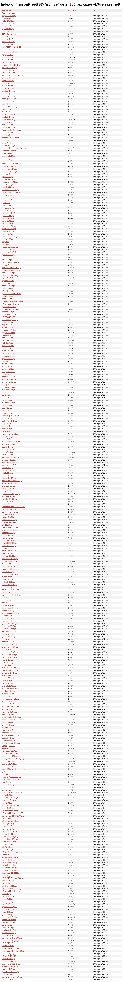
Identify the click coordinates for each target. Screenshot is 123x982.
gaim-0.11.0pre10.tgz (10, 590)
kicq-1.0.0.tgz (7, 748)
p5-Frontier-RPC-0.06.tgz (12, 938)
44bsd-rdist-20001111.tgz (12, 481)
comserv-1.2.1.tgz (9, 34)
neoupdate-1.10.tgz (10, 657)
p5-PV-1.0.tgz (7, 847)
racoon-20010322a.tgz (11, 442)
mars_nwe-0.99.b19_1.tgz (12, 192)
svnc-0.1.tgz (7, 577)
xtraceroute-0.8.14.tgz (11, 735)
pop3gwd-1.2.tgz (8, 55)
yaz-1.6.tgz (6, 894)
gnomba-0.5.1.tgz (9, 637)
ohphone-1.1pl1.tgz (9, 761)
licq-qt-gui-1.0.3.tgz (9, 746)
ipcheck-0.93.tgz (8, 582)
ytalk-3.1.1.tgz (7, 418)
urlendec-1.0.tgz (8, 486)
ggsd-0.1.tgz (7, 587)
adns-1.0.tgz (7, 925)
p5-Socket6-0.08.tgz (10, 863)
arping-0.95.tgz (8, 675)
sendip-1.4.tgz (7, 385)
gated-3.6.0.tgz (8, 70)
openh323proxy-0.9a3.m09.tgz (14, 769)
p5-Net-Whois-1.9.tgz (10, 821)
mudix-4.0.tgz (7, 244)
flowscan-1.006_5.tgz (10, 837)
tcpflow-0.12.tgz (8, 390)
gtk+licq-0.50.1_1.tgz (10, 753)
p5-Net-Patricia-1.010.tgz (12, 889)
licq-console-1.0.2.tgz (10, 740)
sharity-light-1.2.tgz (9, 379)
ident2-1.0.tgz (7, 437)
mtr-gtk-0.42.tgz (8, 605)
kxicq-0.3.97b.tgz (9, 629)
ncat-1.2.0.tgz (7, 660)
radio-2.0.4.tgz (8, 21)
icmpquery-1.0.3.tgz (10, 213)
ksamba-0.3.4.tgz (9, 631)
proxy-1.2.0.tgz (8, 663)
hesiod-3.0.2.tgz (8, 146)
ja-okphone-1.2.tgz (9, 52)
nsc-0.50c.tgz (7, 850)
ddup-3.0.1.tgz (8, 133)
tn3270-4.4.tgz (8, 369)
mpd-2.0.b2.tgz (8, 187)
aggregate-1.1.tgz (9, 99)
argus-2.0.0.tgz (8, 81)
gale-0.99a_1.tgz (8, 818)
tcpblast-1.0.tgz (8, 29)
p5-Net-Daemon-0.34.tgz (12, 977)
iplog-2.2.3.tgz (7, 504)
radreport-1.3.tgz (8, 335)
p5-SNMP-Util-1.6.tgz (10, 707)
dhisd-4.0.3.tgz (8, 143)
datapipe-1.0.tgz (8, 127)
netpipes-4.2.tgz (8, 200)
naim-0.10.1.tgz (8, 257)
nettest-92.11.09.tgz (10, 247)
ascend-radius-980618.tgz (12, 75)
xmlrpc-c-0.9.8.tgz (9, 709)
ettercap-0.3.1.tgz (9, 156)
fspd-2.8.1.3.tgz (8, 198)
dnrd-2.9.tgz (7, 525)
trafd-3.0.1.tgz (7, 413)
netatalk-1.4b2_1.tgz (10, 883)
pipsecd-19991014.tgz (11, 309)
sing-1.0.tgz (6, 242)
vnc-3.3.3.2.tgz (8, 449)
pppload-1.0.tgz (8, 618)
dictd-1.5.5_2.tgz (8, 787)
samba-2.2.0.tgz (8, 96)
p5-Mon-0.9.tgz (8, 224)
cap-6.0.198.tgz (8, 62)
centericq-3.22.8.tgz (10, 512)
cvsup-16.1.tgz (8, 738)
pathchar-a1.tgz (8, 273)
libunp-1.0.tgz (7, 538)
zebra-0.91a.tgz (8, 286)
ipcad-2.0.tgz (7, 203)
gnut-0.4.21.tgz (8, 475)
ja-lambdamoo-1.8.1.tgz (11, 47)
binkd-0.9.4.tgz (8, 491)
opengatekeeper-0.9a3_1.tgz (13, 759)
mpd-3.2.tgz (7, 205)
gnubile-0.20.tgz (8, 600)
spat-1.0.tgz (7, 650)
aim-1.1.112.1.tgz (9, 668)
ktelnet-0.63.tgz (8, 634)
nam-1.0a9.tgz (8, 722)
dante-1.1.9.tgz (8, 470)
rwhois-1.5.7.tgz (8, 340)
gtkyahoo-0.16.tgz (9, 603)
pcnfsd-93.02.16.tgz (10, 164)
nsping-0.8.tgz (7, 265)
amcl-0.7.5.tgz (7, 598)
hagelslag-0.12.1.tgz (10, 839)
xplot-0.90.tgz (7, 455)
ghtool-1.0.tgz (7, 177)
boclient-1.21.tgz (8, 91)
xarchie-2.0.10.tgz (9, 546)
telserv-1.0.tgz (7, 411)
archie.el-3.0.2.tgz (9, 826)
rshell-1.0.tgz (7, 361)
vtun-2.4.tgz (7, 790)
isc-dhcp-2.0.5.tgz (9, 226)
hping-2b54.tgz (8, 439)
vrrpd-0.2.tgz (7, 424)
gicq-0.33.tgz (7, 772)
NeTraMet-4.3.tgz (9, 509)
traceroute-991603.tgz (11, 873)
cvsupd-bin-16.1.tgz (10, 870)
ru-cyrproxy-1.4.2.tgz (10, 434)
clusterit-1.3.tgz (8, 117)
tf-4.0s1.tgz (6, 876)
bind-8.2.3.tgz (7, 60)
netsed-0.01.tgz (8, 250)
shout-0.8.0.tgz (8, 23)
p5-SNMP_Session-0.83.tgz (13, 878)
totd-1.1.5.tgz (7, 400)
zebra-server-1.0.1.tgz (11, 805)
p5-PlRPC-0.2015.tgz (10, 972)
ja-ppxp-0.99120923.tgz (11, 777)
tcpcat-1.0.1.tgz (8, 548)
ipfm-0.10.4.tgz (8, 216)
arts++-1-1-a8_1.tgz (10, 966)
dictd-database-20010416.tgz (13, 792)
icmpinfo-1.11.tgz (9, 151)
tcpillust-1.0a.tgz (8, 691)
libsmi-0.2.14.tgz (8, 514)
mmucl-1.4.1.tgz (8, 566)
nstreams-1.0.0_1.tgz (10, 252)
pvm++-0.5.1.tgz (8, 785)
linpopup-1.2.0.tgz (9, 855)
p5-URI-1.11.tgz (8, 974)
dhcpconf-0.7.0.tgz (9, 704)
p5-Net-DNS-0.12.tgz (10, 956)
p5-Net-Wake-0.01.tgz (11, 304)
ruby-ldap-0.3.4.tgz (9, 712)
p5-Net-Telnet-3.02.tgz (11, 296)
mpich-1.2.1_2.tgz (9, 933)
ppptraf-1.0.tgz (8, 312)
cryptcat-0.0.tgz (8, 140)
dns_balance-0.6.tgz (10, 559)
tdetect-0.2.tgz (7, 364)
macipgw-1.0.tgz (8, 824)
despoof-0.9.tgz (8, 678)
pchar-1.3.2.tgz (8, 221)
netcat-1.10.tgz (8, 902)
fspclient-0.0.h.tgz (9, 179)
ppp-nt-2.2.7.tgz (8, 333)
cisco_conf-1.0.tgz (9, 800)
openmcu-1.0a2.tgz (9, 766)
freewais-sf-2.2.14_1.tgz (11, 130)
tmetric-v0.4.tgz (8, 31)
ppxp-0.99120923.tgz (10, 779)
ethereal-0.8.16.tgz (9, 585)
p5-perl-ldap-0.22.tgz (10, 811)
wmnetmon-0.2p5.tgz (10, 465)
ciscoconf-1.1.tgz (9, 460)
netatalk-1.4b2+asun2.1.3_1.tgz (14, 148)
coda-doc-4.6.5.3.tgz (10, 88)
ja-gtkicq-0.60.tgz (9, 842)
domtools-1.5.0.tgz (9, 172)
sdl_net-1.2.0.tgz (8, 727)
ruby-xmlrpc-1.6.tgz (9, 730)
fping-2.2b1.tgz (8, 896)
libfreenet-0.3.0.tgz (9, 520)
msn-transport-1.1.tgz (10, 699)
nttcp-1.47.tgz (7, 535)
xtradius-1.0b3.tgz (9, 426)
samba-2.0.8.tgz (8, 860)
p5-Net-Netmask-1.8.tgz (11, 294)
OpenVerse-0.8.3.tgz (10, 574)
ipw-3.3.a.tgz (7, 211)
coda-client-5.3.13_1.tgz (11, 717)
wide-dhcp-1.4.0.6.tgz (10, 416)
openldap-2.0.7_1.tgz (10, 941)
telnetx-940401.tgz (9, 831)
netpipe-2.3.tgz (8, 26)
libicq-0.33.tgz (7, 912)
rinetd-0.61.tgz (8, 346)
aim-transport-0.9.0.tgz (11, 688)
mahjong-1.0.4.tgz (9, 592)
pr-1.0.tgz (6, 36)
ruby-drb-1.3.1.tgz (9, 733)
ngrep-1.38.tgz (8, 239)
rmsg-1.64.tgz (7, 351)
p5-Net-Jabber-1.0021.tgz (12, 852)
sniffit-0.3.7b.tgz (8, 327)
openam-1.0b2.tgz (9, 764)
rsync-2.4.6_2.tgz (9, 278)
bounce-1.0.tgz (8, 101)
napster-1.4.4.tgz (9, 16)
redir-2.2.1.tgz (7, 343)
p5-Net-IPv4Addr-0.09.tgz (12, 289)
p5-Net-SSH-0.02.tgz (10, 276)
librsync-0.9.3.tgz (9, 556)
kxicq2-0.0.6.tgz (8, 714)
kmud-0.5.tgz (7, 701)
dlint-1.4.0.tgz (7, 185)
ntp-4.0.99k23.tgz (9, 120)
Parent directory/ (8, 13)
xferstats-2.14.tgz (9, 483)
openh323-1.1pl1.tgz (10, 907)
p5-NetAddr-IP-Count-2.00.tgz (14, 813)
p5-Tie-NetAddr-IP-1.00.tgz (13, 816)
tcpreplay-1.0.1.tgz (9, 673)
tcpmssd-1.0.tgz (8, 403)
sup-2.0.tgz (6, 348)
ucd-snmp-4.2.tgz (9, 961)
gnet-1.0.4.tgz (7, 915)
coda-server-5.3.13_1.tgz (12, 720)
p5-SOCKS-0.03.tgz (10, 317)
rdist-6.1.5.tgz (7, 338)
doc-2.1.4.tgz (7, 122)
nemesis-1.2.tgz (8, 683)
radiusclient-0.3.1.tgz (10, 527)
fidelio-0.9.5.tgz (8, 642)
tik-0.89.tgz (6, 564)
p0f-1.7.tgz (6, 283)
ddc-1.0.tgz (6, 159)
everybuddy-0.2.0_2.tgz (11, 595)
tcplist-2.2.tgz (7, 795)
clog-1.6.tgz (6, 112)
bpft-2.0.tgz (6, 94)
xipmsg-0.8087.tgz (9, 462)
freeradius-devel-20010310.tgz (14, 507)
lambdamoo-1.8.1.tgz (10, 190)
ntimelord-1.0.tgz (8, 829)
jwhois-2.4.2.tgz (8, 517)
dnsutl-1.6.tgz (7, 125)
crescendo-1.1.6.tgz (10, 798)
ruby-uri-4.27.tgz (8, 969)
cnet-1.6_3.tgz (7, 572)
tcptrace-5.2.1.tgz (9, 382)
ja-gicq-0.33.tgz (8, 774)
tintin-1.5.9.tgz (7, 398)
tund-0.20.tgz (7, 405)
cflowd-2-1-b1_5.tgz (10, 935)
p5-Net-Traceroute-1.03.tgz (13, 301)
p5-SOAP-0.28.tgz (9, 655)
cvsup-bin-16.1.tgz (9, 865)
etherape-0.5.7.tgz (9, 626)
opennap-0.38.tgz (9, 501)
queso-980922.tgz (9, 153)
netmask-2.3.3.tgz (9, 621)
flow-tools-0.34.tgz (9, 522)
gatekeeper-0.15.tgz (10, 756)
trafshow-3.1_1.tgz (9, 421)
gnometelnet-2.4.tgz (10, 647)
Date (95, 10)
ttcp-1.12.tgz (7, 408)
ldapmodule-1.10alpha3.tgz (13, 951)
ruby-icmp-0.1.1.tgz (9, 551)
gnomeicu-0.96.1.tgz (10, 644)
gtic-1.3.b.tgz (7, 104)
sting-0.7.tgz (7, 366)
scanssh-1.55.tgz (9, 444)
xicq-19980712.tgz (9, 543)
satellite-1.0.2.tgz (9, 496)
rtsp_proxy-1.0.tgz (9, 353)
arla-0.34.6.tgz (8, 452)
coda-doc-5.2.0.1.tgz (10, 83)
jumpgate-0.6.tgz (8, 208)
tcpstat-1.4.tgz (7, 374)
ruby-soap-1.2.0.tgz (10, 751)
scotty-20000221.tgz (10, 561)
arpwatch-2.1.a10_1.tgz (11, 65)
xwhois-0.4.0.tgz (8, 611)
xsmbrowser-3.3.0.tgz (10, 857)
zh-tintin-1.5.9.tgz (9, 39)
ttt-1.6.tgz (6, 639)
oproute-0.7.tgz (8, 281)
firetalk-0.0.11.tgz (9, 166)
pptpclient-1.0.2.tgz (9, 314)
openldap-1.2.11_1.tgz (11, 964)
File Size (72, 10)
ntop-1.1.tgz (7, 260)
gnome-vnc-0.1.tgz (9, 624)
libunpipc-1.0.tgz (8, 540)
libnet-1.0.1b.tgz (8, 959)
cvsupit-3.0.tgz (8, 844)
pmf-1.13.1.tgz (8, 322)
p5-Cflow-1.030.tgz (9, 886)
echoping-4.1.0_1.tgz (10, 138)
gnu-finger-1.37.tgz (9, 169)
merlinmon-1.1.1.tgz (10, 237)
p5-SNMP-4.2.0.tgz (9, 943)
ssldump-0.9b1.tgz (9, 330)
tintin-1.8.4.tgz (7, 392)
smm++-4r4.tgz (8, 725)
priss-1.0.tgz (7, 299)
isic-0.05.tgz (7, 681)
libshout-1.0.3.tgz (9, 18)
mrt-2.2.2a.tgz (7, 473)
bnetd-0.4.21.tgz (8, 42)
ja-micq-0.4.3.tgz (8, 49)
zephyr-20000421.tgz (10, 457)
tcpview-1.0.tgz (8, 694)
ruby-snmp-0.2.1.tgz (10, 670)
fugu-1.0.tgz (7, 803)
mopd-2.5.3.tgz (8, 231)
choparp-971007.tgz (10, 107)
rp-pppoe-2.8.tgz (8, 533)
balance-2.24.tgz (8, 78)
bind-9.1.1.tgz (7, 57)
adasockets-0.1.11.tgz (11, 948)
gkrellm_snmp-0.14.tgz (11, 743)
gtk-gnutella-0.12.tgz (10, 608)
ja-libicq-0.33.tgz (8, 909)
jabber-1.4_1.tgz (8, 954)
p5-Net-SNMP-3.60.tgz (11, 263)
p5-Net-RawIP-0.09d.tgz (11, 270)
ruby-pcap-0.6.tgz (9, 553)
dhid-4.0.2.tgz (7, 135)
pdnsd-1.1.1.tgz (8, 255)
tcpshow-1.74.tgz (9, 387)
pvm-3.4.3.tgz (7, 904)
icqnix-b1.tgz (7, 616)
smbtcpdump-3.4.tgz (10, 320)
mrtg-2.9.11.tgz (8, 579)
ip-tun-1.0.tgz (7, 899)
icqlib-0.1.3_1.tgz (9, 922)
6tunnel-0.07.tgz (8, 73)
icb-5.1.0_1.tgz (8, 488)
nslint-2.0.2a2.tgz (9, 229)
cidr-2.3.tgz (6, 109)
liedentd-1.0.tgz (8, 431)
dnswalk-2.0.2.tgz (9, 686)
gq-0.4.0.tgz (7, 665)
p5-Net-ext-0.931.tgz (10, 307)
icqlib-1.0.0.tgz (8, 928)
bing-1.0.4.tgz (7, 86)
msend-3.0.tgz (7, 234)
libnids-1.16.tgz (8, 946)
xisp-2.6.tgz (6, 782)
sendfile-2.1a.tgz (8, 377)
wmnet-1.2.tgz (7, 468)
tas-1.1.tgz (6, 395)
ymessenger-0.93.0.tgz (11, 613)
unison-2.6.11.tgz (9, 834)
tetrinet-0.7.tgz (8, 44)
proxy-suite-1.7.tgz (9, 530)
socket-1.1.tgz (7, 447)
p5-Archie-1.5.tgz (9, 291)
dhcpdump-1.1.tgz (9, 161)
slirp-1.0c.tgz (7, 325)
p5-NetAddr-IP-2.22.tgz (11, 891)
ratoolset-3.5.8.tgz (9, 569)
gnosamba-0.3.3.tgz (10, 652)
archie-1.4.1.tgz (8, 881)
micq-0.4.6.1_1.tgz (9, 218)
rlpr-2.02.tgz (7, 429)
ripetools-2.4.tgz (8, 359)
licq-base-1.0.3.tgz (9, 930)
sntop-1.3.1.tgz (8, 808)
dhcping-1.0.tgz (8, 174)
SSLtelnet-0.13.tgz (9, 68)
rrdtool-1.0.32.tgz (9, 920)
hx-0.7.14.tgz (7, 195)
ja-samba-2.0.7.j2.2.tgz (11, 494)
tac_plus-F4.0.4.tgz (9, 372)
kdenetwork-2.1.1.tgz (10, 917)
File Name (6, 10)
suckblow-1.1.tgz (8, 356)
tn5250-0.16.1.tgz (9, 478)
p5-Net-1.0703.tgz (9, 979)
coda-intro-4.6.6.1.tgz (10, 114)
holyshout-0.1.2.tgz (9, 499)
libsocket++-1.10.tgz (10, 182)
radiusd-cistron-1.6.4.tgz (11, 268)
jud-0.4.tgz (6, 696)
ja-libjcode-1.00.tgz (9, 868)
